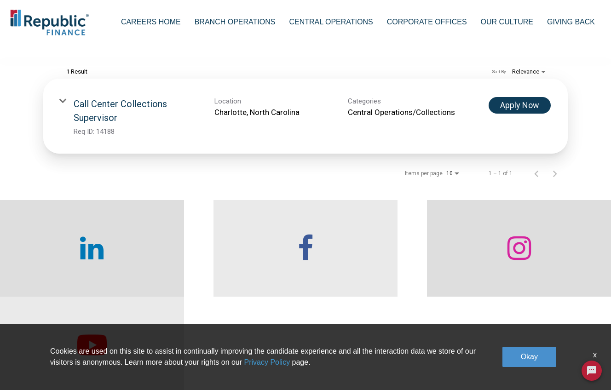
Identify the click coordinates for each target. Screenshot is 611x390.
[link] (305, 131)
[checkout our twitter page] (534, 263)
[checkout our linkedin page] (76, 263)
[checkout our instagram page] (382, 263)
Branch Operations (235, 22)
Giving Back (571, 22)
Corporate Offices (427, 22)
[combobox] (125, 57)
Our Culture (507, 22)
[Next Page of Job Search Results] (555, 188)
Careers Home (151, 22)
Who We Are (166, 341)
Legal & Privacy (485, 362)
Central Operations (331, 22)
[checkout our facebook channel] (229, 263)
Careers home (168, 362)
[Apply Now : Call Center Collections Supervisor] (520, 120)
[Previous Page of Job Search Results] (536, 188)
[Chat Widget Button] (592, 371)
